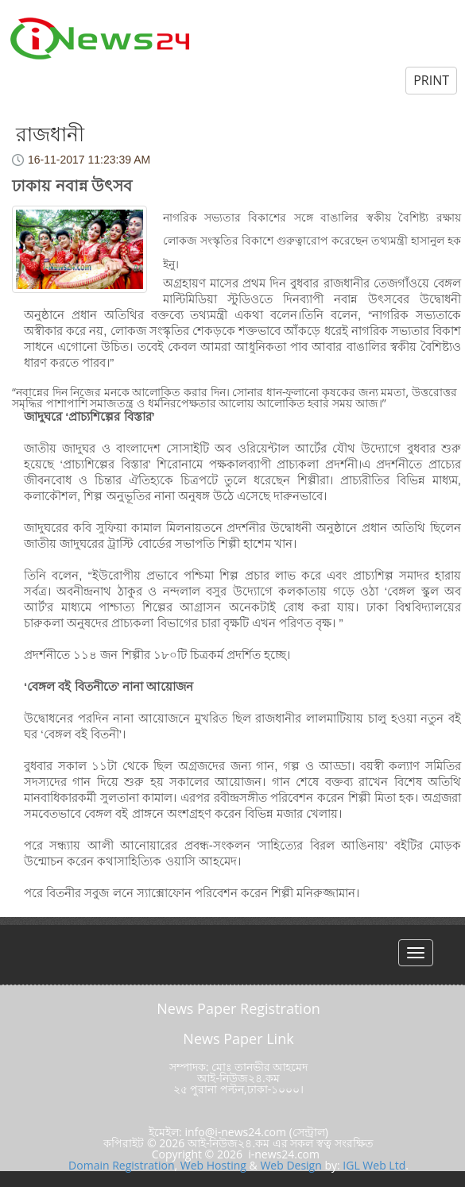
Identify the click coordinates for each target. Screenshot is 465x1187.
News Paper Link (238, 1038)
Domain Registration (121, 1165)
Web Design (290, 1165)
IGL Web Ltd (374, 1165)
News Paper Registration (238, 1008)
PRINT (431, 80)
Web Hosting (213, 1165)
